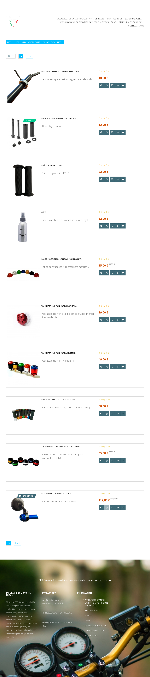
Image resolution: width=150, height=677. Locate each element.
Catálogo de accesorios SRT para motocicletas (88, 22)
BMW (46, 42)
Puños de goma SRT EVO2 (52, 165)
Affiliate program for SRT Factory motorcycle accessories (96, 603)
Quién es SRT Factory (94, 630)
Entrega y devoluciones (96, 625)
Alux (43, 212)
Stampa (88, 615)
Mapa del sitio (91, 635)
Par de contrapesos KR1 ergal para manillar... (61, 259)
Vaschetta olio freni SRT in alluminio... (58, 353)
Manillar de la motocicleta (73, 19)
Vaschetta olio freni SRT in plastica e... (59, 306)
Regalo (107, 3)
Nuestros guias (92, 610)
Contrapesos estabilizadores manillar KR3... (61, 447)
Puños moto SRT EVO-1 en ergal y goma (58, 400)
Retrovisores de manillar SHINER (56, 494)
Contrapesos (114, 19)
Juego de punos (133, 19)
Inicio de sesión (122, 3)
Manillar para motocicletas (29, 42)
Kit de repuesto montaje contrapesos (58, 118)
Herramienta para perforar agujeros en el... (61, 71)
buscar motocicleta (130, 22)
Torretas (98, 19)
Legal (87, 620)
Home (9, 42)
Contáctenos (136, 26)
